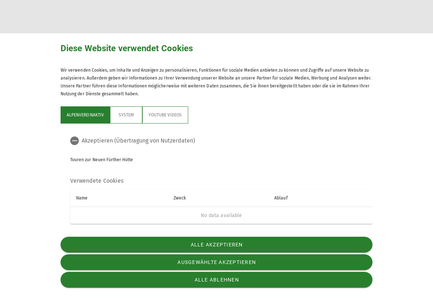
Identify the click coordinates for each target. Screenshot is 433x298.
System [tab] (126, 114)
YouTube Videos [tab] (165, 114)
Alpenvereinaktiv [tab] (85, 114)
